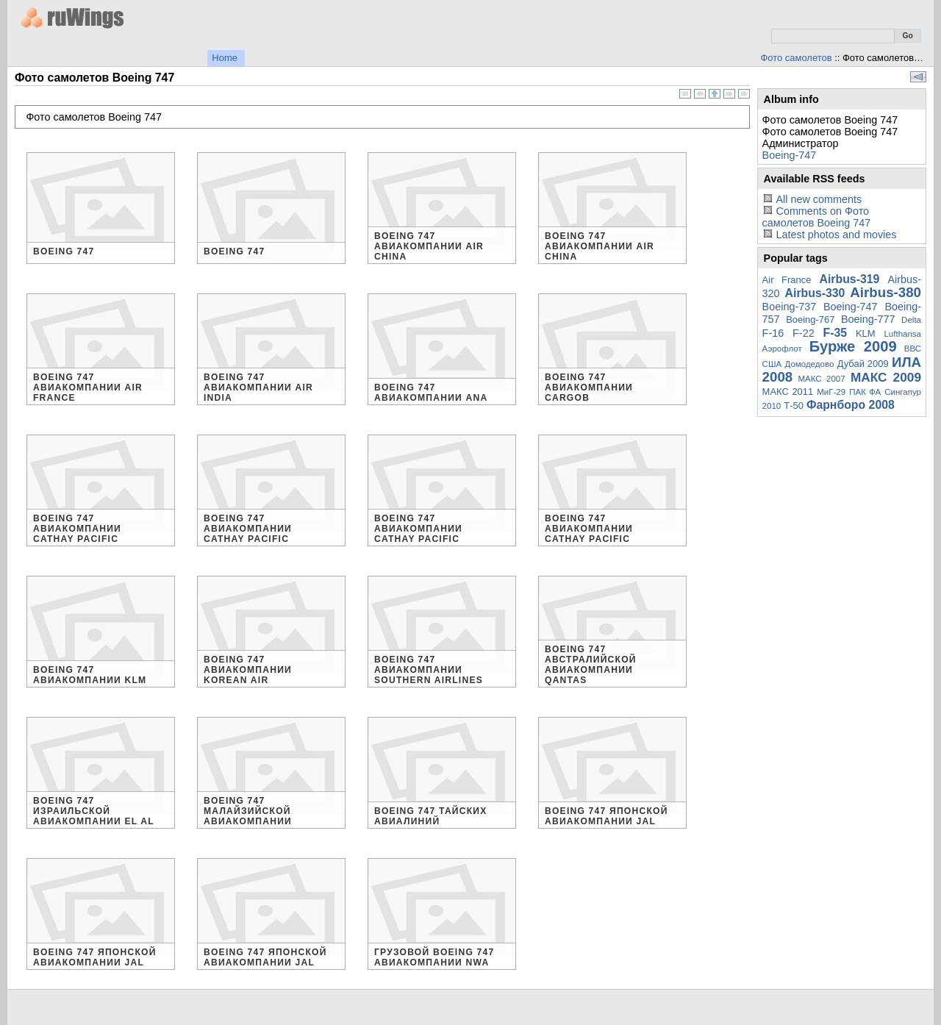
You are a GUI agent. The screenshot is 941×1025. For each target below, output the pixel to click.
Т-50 (794, 405)
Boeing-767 (810, 319)
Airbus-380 (885, 292)
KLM (866, 333)
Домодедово (809, 364)
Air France (787, 279)
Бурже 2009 (853, 346)
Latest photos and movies (836, 234)
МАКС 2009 (886, 377)
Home (224, 57)
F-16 (773, 333)
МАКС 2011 (788, 391)
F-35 (835, 332)
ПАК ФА (865, 392)
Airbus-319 (850, 279)
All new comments (819, 199)
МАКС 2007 (821, 378)
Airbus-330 (815, 293)
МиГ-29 (831, 392)
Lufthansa (902, 333)
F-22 (803, 333)
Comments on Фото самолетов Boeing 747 (816, 217)
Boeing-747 (789, 155)
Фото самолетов (796, 57)
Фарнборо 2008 (850, 405)
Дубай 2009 (863, 363)
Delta (911, 319)
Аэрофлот (782, 348)
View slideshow (918, 76)
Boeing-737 (789, 306)
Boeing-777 (868, 319)
